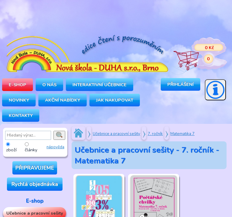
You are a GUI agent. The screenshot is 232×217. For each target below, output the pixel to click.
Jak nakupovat (114, 100)
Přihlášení (180, 84)
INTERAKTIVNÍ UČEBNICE (99, 85)
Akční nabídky (62, 100)
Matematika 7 (182, 134)
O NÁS (49, 85)
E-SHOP (17, 85)
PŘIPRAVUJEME (34, 167)
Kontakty (21, 115)
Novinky (19, 100)
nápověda (55, 147)
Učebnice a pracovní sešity (116, 134)
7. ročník (155, 134)
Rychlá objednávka (34, 184)
